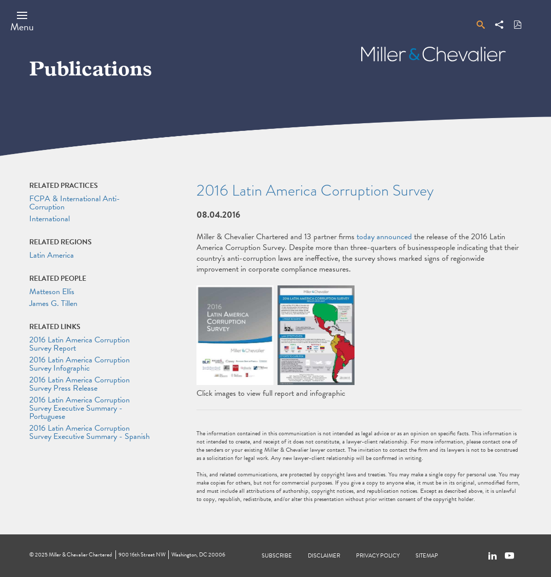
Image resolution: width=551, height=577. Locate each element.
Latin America (51, 255)
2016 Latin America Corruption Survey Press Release (79, 384)
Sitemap (427, 555)
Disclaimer (324, 555)
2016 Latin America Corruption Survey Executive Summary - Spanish (89, 432)
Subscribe (277, 555)
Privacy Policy (378, 555)
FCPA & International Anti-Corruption (74, 203)
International (49, 219)
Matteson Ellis (51, 291)
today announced (384, 236)
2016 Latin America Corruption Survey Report (79, 344)
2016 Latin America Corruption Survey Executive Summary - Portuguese (79, 408)
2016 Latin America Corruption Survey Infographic (79, 364)
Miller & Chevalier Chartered (80, 554)
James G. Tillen (53, 303)
